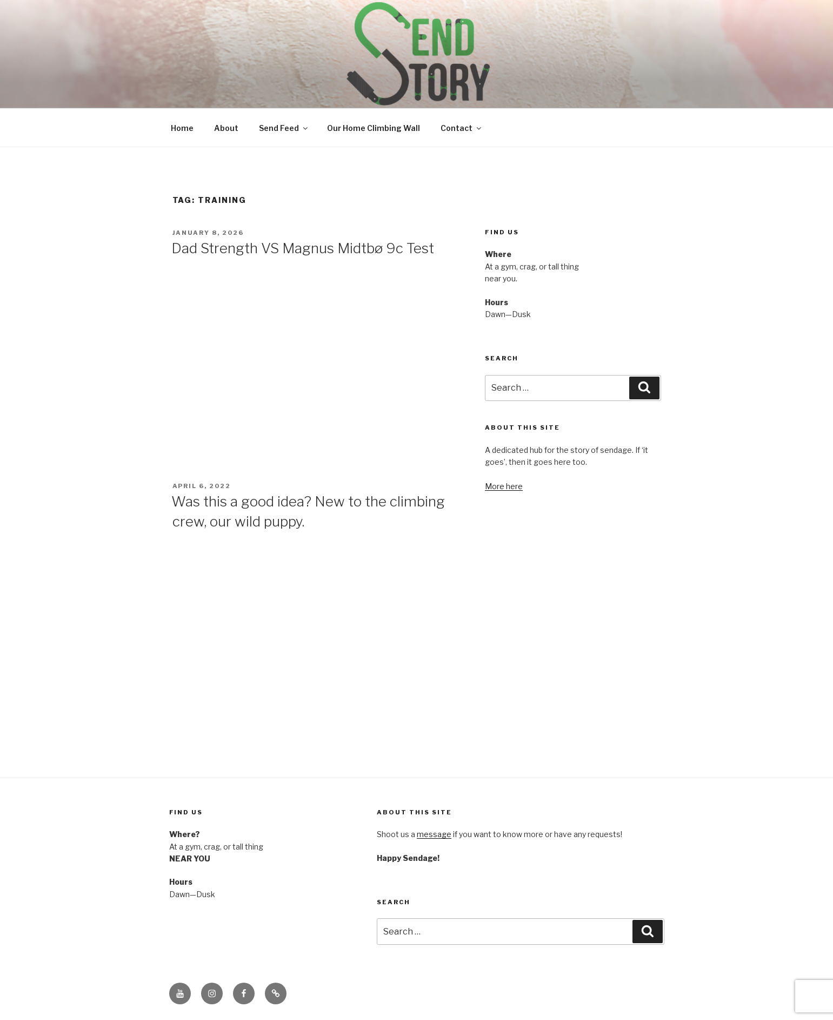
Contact (462, 128)
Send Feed (284, 128)
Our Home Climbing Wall (373, 128)
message (434, 834)
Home (182, 128)
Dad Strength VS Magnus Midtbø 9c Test (302, 248)
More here (504, 486)
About (226, 128)
